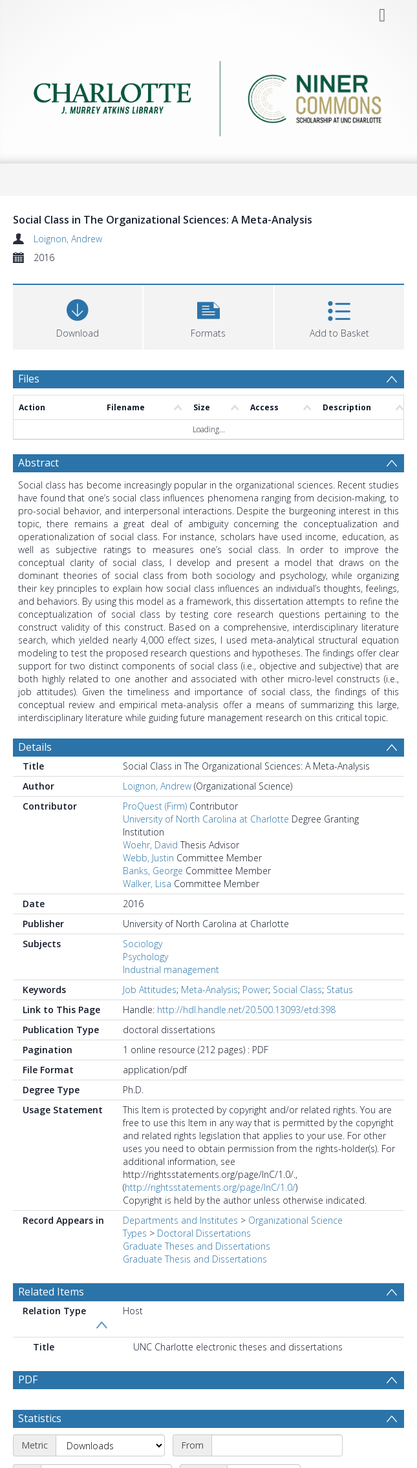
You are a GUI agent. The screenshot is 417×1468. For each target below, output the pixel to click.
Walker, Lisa (147, 883)
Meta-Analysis (209, 989)
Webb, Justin (148, 858)
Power (255, 989)
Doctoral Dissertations (204, 1233)
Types (135, 1233)
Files (28, 379)
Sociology (142, 944)
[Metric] (110, 1445)
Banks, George (153, 871)
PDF (27, 1379)
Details (35, 747)
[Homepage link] (208, 95)
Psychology (145, 956)
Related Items (51, 1291)
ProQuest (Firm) (155, 806)
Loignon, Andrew (68, 239)
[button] (208, 315)
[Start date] (277, 1445)
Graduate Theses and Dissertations (196, 1246)
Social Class (297, 989)
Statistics (39, 1418)
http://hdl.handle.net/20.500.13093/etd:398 (246, 1009)
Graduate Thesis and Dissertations (195, 1259)
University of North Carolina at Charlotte (206, 819)
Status (339, 989)
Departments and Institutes (180, 1220)
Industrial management (171, 969)
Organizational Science (295, 1220)
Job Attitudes (149, 989)
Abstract (38, 463)
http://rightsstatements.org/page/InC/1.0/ (210, 1187)
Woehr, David (150, 845)
